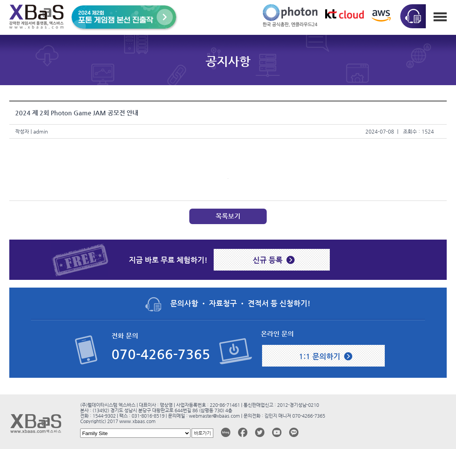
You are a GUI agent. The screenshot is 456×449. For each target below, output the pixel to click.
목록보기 (228, 216)
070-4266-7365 (160, 354)
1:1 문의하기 (319, 356)
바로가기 (202, 433)
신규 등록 (268, 259)
